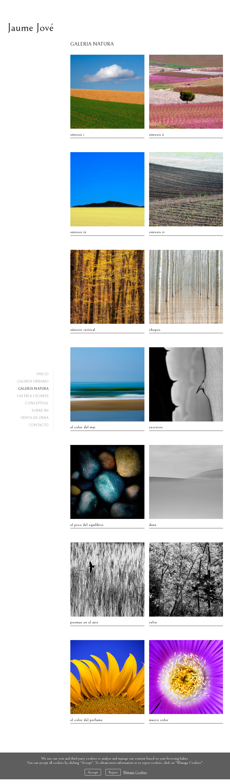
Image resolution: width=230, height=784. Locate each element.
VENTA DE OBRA (35, 418)
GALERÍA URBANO (33, 381)
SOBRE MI (40, 411)
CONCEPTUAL (37, 403)
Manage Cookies (135, 772)
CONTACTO (39, 425)
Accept (93, 772)
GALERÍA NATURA (33, 389)
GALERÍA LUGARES (33, 396)
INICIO (42, 374)
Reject (113, 772)
